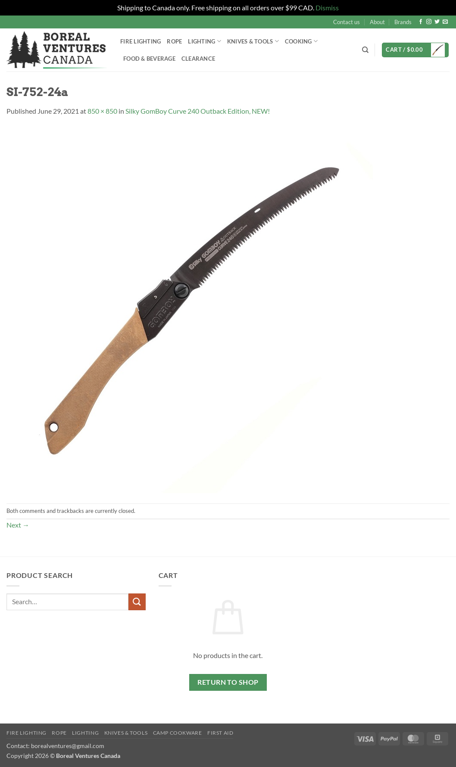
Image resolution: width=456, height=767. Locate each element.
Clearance (198, 58)
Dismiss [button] (327, 7)
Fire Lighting (140, 41)
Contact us (346, 22)
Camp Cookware (177, 733)
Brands (403, 22)
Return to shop (228, 682)
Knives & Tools (253, 41)
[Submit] (137, 601)
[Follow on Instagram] (428, 22)
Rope (174, 41)
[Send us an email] (445, 22)
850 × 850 (102, 111)
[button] (415, 50)
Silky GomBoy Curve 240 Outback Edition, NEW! (197, 111)
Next (17, 525)
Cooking (301, 41)
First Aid (220, 733)
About (377, 22)
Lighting (204, 41)
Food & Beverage (149, 58)
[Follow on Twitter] (437, 22)
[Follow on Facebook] (420, 22)
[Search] (365, 50)
